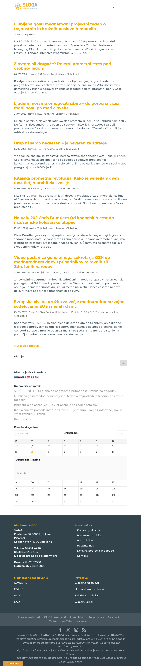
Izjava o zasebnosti (29, 617)
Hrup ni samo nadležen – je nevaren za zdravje (60, 143)
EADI (17, 601)
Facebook (113, 617)
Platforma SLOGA (52, 635)
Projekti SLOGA (46, 272)
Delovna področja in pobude (95, 550)
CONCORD (20, 582)
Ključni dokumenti (55, 617)
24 (32, 445)
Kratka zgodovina (88, 530)
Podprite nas (85, 545)
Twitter (53, 621)
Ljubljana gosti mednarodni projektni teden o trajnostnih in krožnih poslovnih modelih (60, 26)
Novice (32, 34)
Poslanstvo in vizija (89, 535)
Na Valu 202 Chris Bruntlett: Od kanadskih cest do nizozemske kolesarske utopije (64, 220)
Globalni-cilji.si (84, 601)
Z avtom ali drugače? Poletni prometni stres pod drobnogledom (62, 66)
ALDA (18, 595)
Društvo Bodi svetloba (48, 312)
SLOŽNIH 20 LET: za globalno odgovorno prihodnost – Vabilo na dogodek (65, 391)
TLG (40, 74)
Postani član (85, 540)
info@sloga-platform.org (42, 555)
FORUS (18, 589)
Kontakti (82, 555)
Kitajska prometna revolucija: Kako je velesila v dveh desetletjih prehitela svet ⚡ (66, 180)
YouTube (67, 621)
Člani (32, 312)
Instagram (82, 621)
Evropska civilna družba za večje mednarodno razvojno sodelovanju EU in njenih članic (69, 304)
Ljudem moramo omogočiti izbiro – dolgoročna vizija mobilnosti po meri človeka (66, 105)
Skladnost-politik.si (87, 595)
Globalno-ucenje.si (87, 582)
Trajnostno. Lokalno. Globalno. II (61, 74)
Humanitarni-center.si (89, 589)
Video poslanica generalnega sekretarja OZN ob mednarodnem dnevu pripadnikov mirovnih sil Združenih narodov (62, 262)
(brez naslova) (23, 419)
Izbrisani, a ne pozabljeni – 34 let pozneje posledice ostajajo (55, 404)
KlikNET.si (117, 635)
